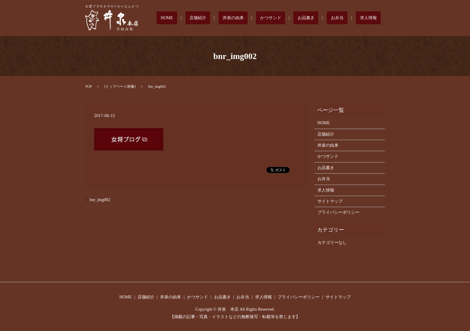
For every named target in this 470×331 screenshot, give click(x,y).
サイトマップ (330, 201)
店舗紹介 (242, 18)
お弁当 (349, 18)
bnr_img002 (100, 200)
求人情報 (372, 18)
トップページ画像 (120, 86)
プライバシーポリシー (338, 212)
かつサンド (298, 18)
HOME (219, 18)
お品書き (326, 18)
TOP (88, 86)
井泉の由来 (269, 18)
